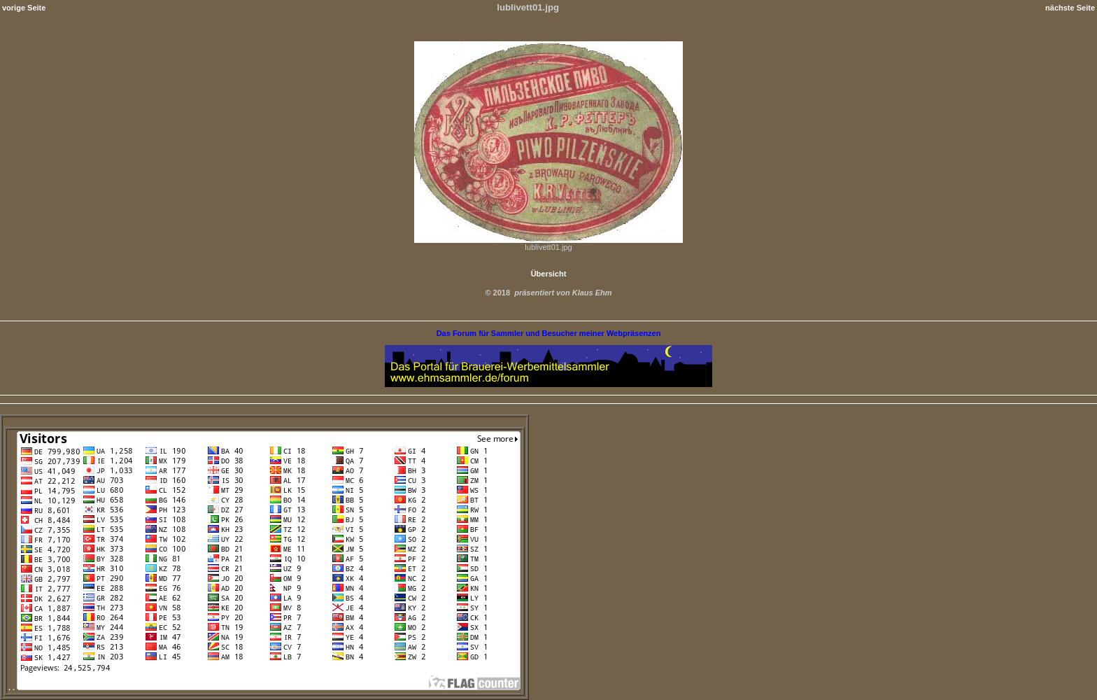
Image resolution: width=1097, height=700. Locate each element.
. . (264, 687)
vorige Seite (23, 8)
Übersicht (549, 274)
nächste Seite (1070, 8)
